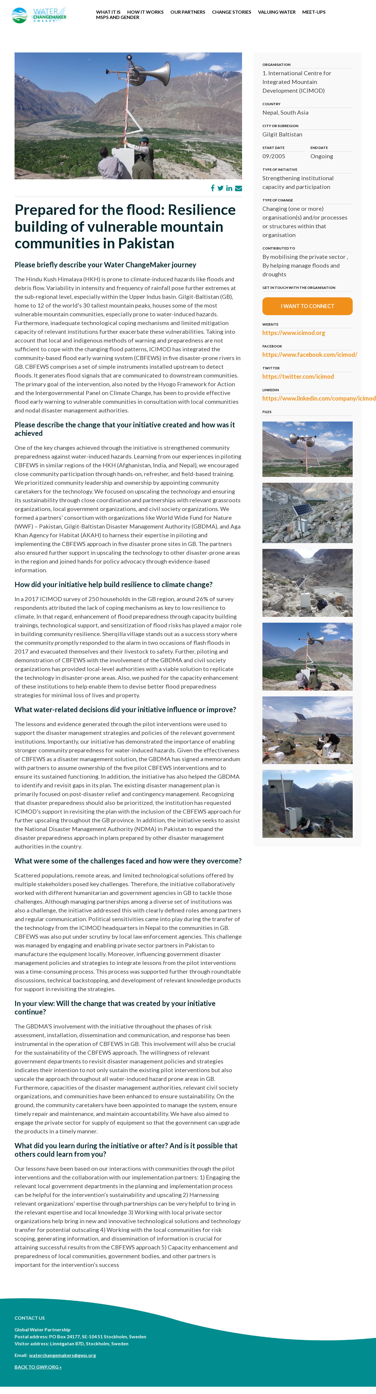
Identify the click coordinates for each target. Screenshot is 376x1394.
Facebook (272, 346)
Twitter (271, 368)
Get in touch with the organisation (298, 287)
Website (270, 324)
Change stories (231, 12)
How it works (145, 12)
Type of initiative (279, 169)
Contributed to (278, 248)
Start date (273, 147)
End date (319, 147)
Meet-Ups (314, 12)
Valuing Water (277, 12)
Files (266, 412)
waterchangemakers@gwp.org (62, 1355)
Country (271, 104)
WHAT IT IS (108, 12)
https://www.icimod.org (293, 332)
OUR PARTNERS (187, 12)
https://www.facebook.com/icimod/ (309, 354)
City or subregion (280, 126)
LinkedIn (270, 390)
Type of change (277, 200)
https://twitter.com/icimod (298, 376)
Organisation (276, 64)
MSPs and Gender (117, 17)
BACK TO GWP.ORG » (38, 1367)
